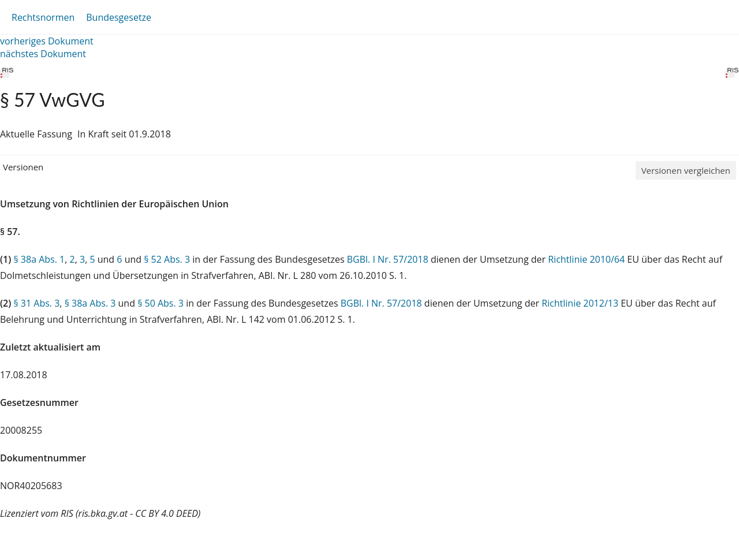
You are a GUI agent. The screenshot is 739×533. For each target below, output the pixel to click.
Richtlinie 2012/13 (581, 303)
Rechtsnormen (43, 17)
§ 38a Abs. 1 (39, 259)
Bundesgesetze (118, 17)
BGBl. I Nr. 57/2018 (387, 259)
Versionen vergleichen (685, 170)
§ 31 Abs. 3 (36, 303)
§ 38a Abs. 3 (90, 303)
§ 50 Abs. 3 (160, 303)
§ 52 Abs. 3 (167, 259)
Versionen (23, 167)
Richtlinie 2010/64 (587, 259)
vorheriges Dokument (47, 41)
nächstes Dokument (43, 53)
